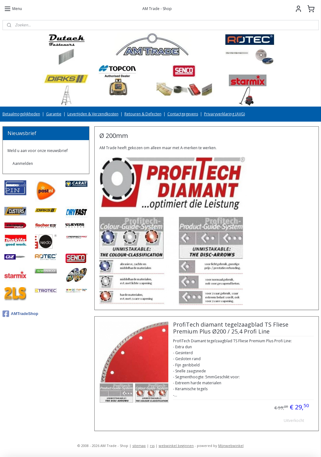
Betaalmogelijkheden (21, 114)
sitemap (139, 445)
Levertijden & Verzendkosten (92, 114)
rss (152, 445)
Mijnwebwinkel (231, 445)
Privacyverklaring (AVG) (224, 114)
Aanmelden (23, 163)
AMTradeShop (20, 314)
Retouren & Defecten (142, 114)
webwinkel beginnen (176, 445)
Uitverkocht (294, 420)
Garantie (53, 114)
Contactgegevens (182, 114)
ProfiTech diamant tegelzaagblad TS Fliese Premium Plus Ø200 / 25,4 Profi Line (230, 328)
